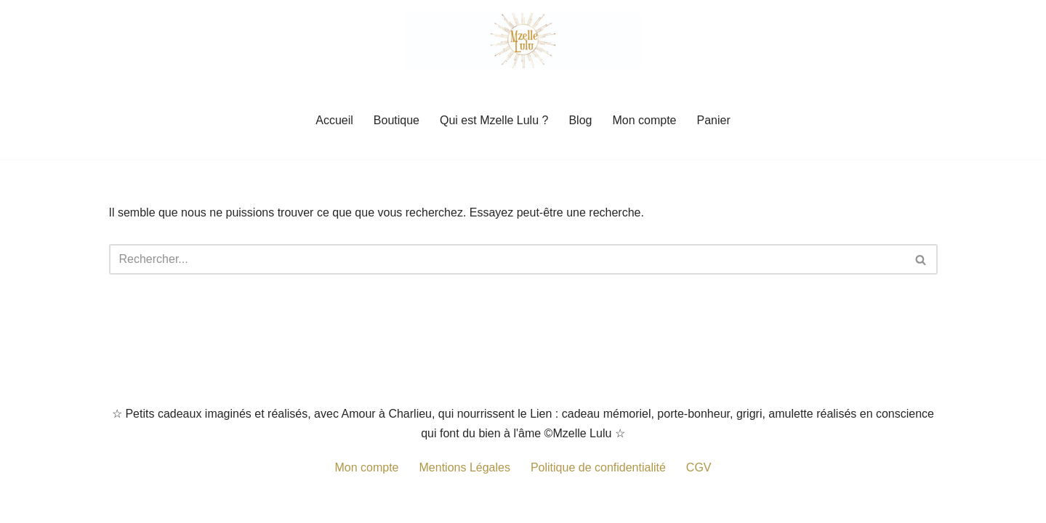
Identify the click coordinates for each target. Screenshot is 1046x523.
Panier (713, 120)
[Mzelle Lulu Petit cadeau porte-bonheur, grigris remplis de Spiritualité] (523, 40)
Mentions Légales (464, 467)
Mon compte (644, 120)
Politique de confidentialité (598, 467)
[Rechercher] (507, 259)
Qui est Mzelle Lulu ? (494, 120)
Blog (580, 120)
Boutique (396, 120)
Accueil (334, 120)
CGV (699, 467)
